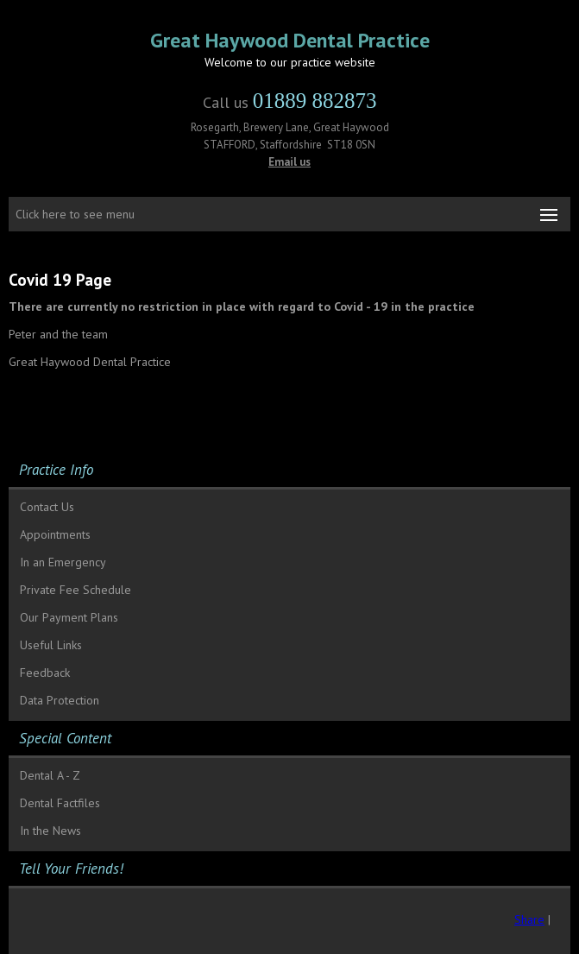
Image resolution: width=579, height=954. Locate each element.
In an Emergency (63, 562)
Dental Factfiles (60, 803)
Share (529, 919)
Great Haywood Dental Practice (290, 40)
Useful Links (51, 645)
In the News (50, 830)
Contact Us (47, 507)
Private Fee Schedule (75, 589)
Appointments (55, 534)
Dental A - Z (50, 775)
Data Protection (59, 700)
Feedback (45, 672)
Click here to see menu (75, 214)
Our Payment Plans (69, 617)
